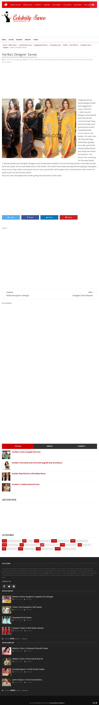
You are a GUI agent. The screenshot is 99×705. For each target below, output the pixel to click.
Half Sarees (57, 5)
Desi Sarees (19, 39)
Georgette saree (55, 45)
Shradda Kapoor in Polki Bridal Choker (28, 669)
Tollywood (67, 5)
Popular (18, 446)
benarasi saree (12, 549)
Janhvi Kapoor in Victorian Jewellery (27, 680)
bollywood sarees (48, 549)
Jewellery (27, 39)
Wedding (47, 5)
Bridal (4, 39)
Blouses (11, 39)
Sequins (5, 47)
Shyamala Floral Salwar (22, 617)
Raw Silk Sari (74, 45)
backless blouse (13, 545)
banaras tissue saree (52, 545)
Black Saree (13, 45)
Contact (35, 39)
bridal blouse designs (68, 549)
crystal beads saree (25, 45)
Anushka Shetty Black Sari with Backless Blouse (28, 474)
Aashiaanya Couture (14, 541)
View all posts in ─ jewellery (16, 690)
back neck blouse (82, 541)
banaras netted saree (32, 545)
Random (49, 446)
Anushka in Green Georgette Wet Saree (26, 452)
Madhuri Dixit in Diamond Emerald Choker (30, 648)
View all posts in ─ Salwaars (16, 639)
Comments (81, 446)
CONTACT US (6, 581)
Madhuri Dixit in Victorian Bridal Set (27, 659)
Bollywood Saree (63, 541)
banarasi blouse (71, 545)
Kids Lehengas (89, 5)
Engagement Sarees (41, 45)
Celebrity (38, 5)
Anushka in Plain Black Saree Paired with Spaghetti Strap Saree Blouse (37, 463)
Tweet (10, 217)
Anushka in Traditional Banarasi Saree (25, 484)
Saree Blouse (27, 5)
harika (65, 45)
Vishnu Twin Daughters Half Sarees (27, 607)
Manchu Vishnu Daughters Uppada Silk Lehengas (32, 597)
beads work (87, 545)
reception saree (85, 45)
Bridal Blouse (16, 5)
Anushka (30, 541)
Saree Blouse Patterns (57, 703)
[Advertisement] (50, 29)
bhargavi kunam (29, 549)
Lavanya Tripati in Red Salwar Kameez (28, 628)
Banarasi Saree (45, 541)
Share (30, 217)
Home (5, 45)
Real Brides (78, 5)
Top (94, 703)
